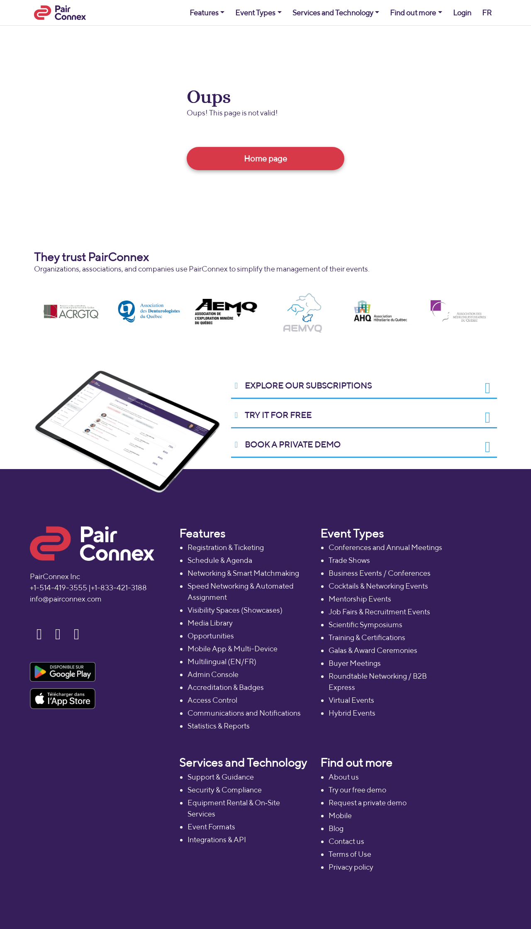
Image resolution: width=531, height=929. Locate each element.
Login (462, 12)
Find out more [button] (413, 12)
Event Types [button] (255, 12)
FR (487, 12)
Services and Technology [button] (332, 12)
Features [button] (204, 12)
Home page (265, 158)
